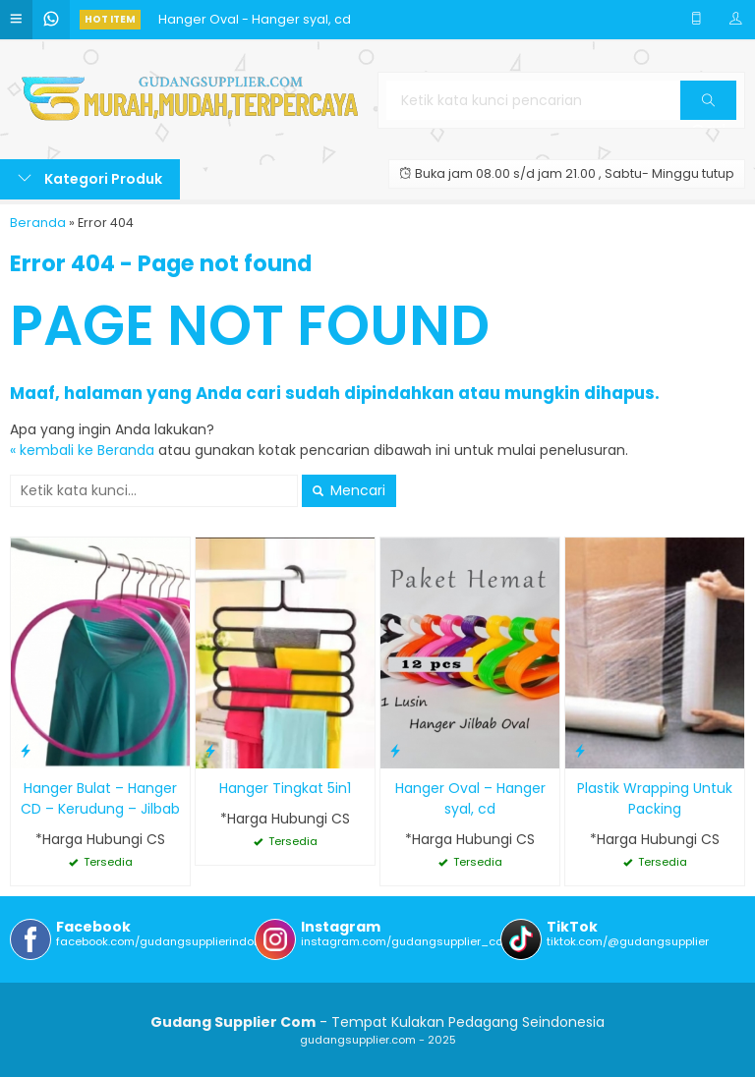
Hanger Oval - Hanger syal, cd (254, 19)
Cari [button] (708, 106)
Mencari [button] (349, 490)
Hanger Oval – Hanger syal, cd (470, 798)
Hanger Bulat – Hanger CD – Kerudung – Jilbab (100, 798)
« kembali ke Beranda (82, 450)
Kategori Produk (90, 179)
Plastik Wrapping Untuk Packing (654, 798)
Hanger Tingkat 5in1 (285, 788)
